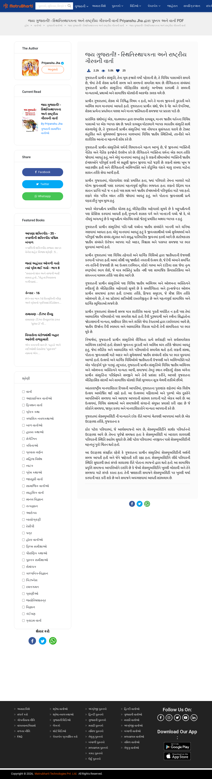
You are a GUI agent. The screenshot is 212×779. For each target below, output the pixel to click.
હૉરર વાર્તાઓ (34, 540)
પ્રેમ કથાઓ (34, 472)
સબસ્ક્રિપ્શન (191, 6)
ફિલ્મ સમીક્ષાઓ (36, 546)
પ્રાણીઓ (32, 593)
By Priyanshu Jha (52, 123)
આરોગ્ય (31, 513)
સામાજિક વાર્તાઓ (37, 486)
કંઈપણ (30, 614)
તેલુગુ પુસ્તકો (95, 736)
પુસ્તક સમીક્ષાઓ (37, 560)
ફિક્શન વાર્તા (34, 405)
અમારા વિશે (99, 6)
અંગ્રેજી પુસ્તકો (97, 709)
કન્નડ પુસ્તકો (95, 753)
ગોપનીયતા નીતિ (26, 720)
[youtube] (185, 717)
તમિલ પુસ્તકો (96, 731)
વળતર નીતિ (23, 731)
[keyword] (54, 6)
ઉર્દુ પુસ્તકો (94, 758)
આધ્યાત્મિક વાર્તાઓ (39, 398)
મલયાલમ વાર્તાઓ (134, 736)
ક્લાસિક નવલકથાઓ (40, 418)
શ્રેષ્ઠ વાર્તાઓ (60, 709)
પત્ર (29, 533)
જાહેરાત (172, 6)
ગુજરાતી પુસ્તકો (97, 720)
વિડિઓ (136, 6)
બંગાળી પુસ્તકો (96, 742)
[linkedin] (194, 717)
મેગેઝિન (31, 439)
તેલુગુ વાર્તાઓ (131, 747)
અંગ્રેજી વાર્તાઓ (133, 725)
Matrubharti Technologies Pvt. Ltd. (56, 773)
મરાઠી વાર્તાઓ (131, 720)
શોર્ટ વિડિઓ (59, 731)
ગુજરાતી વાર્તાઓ (133, 714)
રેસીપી (30, 526)
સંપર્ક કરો (22, 714)
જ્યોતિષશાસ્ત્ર (36, 600)
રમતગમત (32, 587)
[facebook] (160, 717)
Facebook (42, 172)
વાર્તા (29, 392)
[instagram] (169, 717)
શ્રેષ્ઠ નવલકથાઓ (63, 714)
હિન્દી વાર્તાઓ (132, 709)
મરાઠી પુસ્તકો (95, 725)
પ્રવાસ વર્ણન (34, 452)
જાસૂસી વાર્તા (34, 479)
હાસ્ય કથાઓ (35, 432)
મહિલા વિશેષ (34, 459)
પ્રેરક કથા (33, 412)
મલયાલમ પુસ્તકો (98, 747)
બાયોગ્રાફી (33, 519)
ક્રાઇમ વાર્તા (33, 620)
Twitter (42, 184)
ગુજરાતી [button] (81, 6)
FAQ (19, 736)
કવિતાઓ (32, 445)
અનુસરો (53, 69)
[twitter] (177, 717)
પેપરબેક (154, 6)
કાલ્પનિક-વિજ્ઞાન (37, 573)
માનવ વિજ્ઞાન (34, 499)
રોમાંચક (31, 567)
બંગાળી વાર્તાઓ (132, 731)
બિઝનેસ (31, 580)
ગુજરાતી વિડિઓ (62, 720)
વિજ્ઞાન (30, 607)
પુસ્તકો (118, 6)
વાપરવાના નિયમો (26, 725)
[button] (69, 6)
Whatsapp (43, 196)
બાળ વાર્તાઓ (34, 425)
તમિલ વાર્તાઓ (132, 742)
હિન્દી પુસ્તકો (96, 714)
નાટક (29, 466)
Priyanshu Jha (53, 63)
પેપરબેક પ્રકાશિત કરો (65, 736)
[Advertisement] (42, 676)
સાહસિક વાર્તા (35, 493)
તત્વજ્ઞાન (32, 506)
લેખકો (56, 725)
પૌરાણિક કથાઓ (36, 553)
